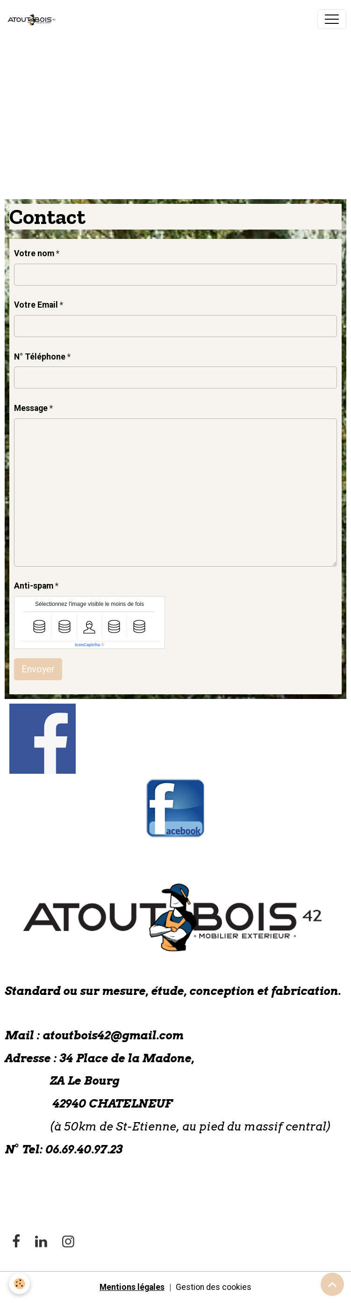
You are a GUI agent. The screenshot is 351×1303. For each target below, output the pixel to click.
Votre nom (34, 253)
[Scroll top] (332, 1284)
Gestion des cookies (213, 1287)
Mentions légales (132, 1287)
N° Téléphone (39, 356)
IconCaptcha (87, 644)
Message (31, 408)
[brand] (34, 19)
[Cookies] (19, 1283)
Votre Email (36, 305)
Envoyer (38, 669)
